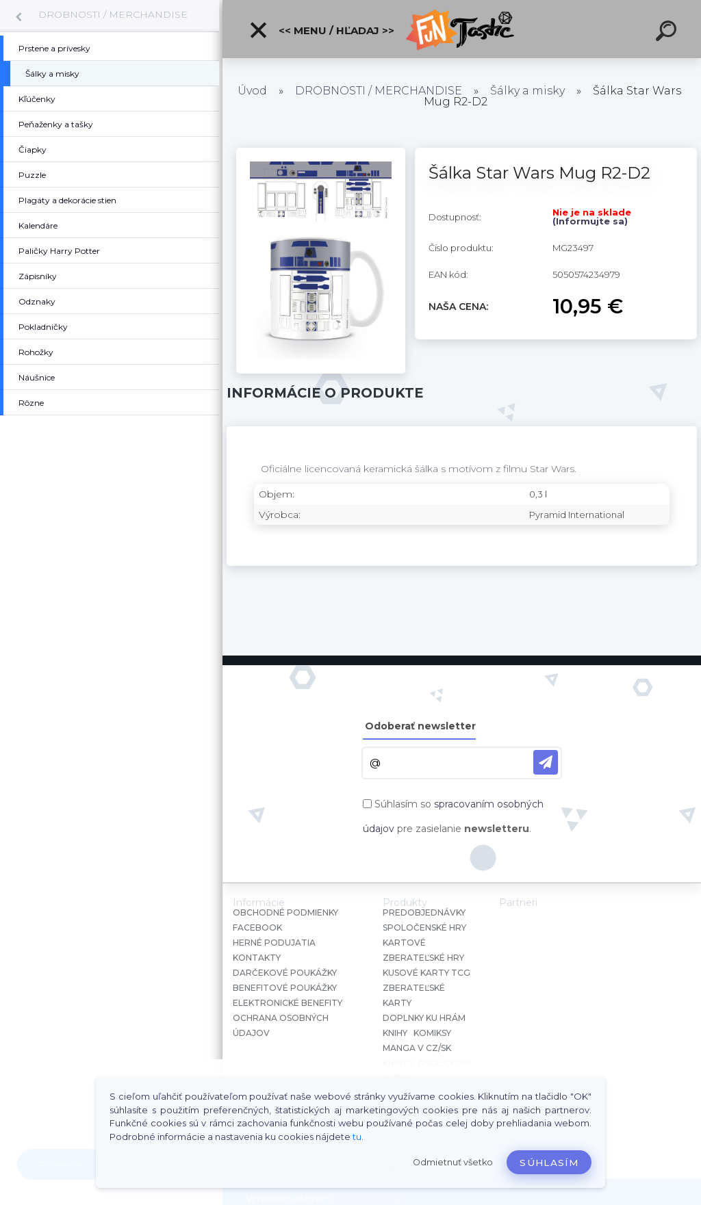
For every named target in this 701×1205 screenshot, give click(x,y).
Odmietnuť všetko (453, 1162)
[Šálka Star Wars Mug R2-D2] (320, 152)
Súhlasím (549, 1162)
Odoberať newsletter (420, 726)
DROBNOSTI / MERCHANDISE (113, 14)
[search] (668, 33)
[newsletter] (545, 762)
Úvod (252, 90)
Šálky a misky (527, 90)
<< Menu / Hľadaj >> (321, 30)
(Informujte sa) (590, 221)
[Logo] (461, 29)
